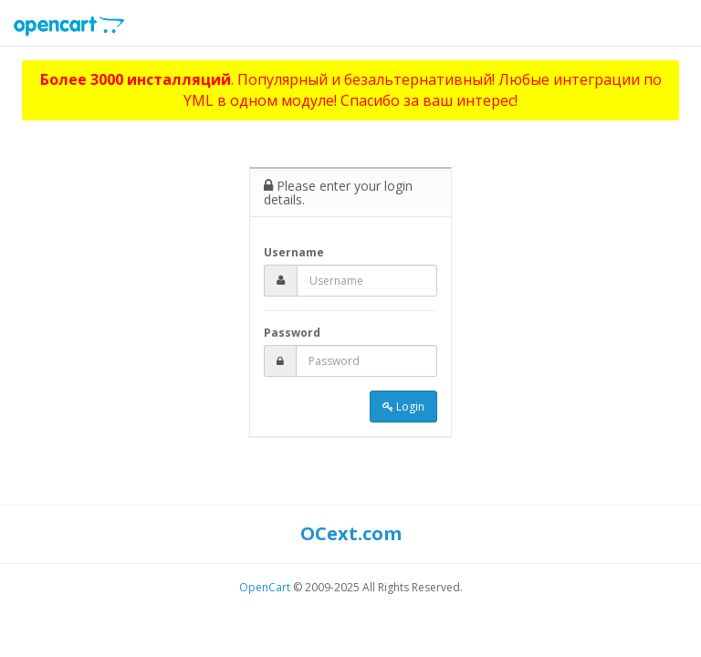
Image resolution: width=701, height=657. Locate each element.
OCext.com (351, 533)
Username (294, 252)
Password (292, 332)
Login (403, 406)
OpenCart (264, 587)
